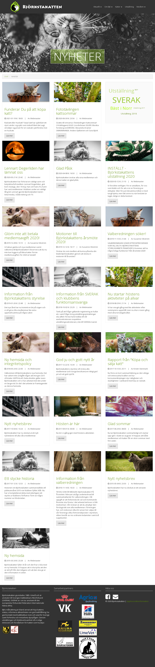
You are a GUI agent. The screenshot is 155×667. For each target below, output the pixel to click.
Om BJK (108, 6)
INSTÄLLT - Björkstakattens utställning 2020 (121, 172)
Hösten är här (68, 423)
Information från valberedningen (70, 480)
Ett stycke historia (19, 478)
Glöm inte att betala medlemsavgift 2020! (21, 235)
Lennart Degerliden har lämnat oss (24, 170)
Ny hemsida (14, 555)
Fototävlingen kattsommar (67, 111)
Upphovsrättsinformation (138, 601)
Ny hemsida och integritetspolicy (18, 361)
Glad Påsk (64, 168)
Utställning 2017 (112, 90)
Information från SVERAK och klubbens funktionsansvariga (77, 298)
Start (6, 77)
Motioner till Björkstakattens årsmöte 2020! (77, 237)
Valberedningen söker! (127, 233)
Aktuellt (97, 6)
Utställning (129, 6)
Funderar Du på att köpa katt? (25, 111)
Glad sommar (119, 423)
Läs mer (9, 136)
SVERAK (126, 99)
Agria (109, 99)
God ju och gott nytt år (75, 359)
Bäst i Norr (133, 90)
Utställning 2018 (128, 115)
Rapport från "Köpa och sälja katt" (128, 361)
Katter (118, 6)
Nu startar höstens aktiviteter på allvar (123, 296)
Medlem (141, 6)
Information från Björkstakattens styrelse (24, 296)
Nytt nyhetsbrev (18, 423)
